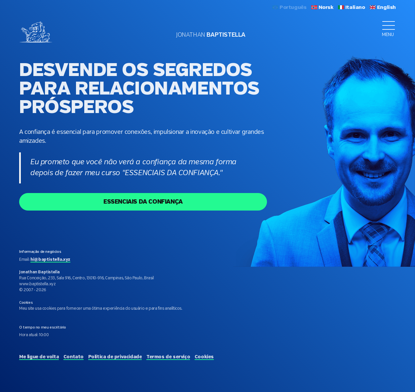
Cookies (204, 357)
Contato (73, 357)
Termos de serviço (168, 357)
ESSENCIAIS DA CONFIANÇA (143, 202)
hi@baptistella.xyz (50, 259)
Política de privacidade (115, 357)
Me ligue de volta (39, 357)
